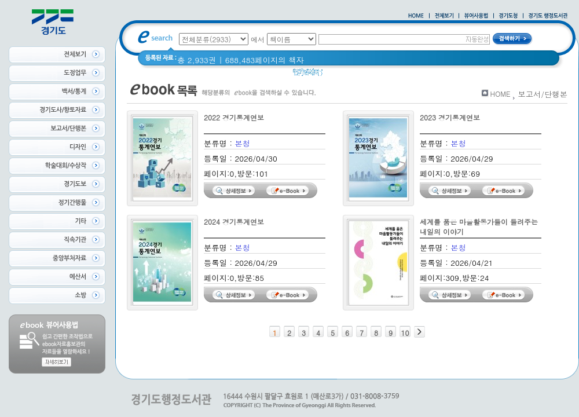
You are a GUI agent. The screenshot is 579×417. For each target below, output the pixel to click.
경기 (401, 75)
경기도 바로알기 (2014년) (462, 75)
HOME (500, 93)
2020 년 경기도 (357, 75)
